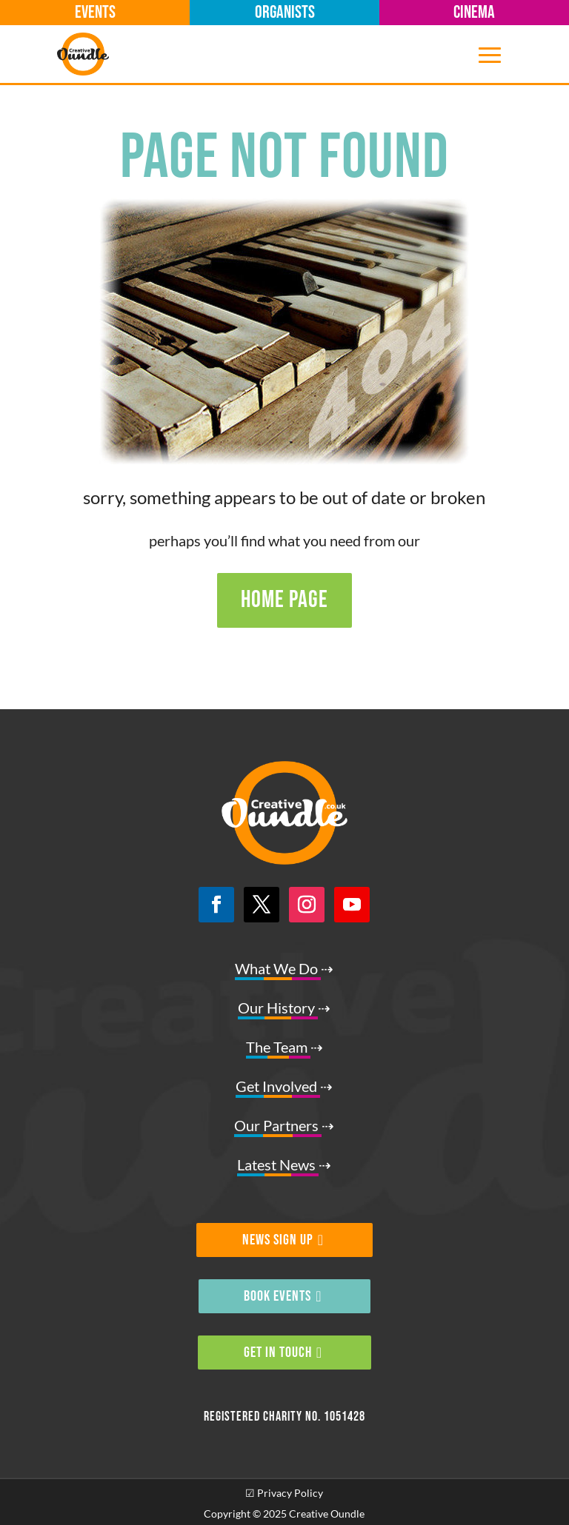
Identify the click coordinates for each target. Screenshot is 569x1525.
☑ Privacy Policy (284, 1493)
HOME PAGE (284, 600)
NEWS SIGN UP (277, 1240)
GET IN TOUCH (278, 1352)
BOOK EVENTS (277, 1296)
